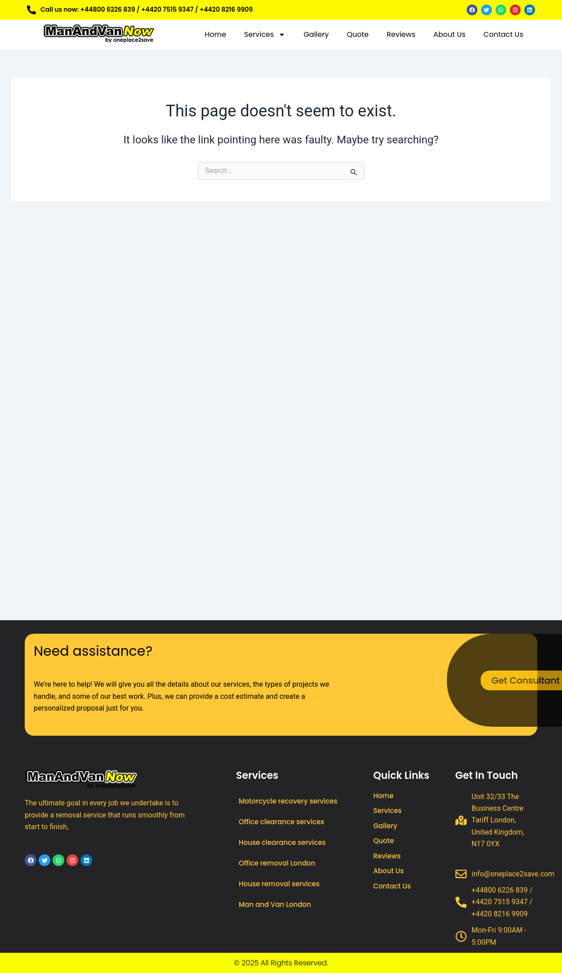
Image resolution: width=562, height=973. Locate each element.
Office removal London (277, 863)
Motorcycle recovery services (288, 801)
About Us (449, 34)
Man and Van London (275, 904)
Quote (358, 34)
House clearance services (282, 842)
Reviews (401, 34)
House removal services (279, 884)
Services (264, 35)
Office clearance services (281, 821)
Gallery (316, 34)
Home (215, 34)
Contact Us (503, 34)
